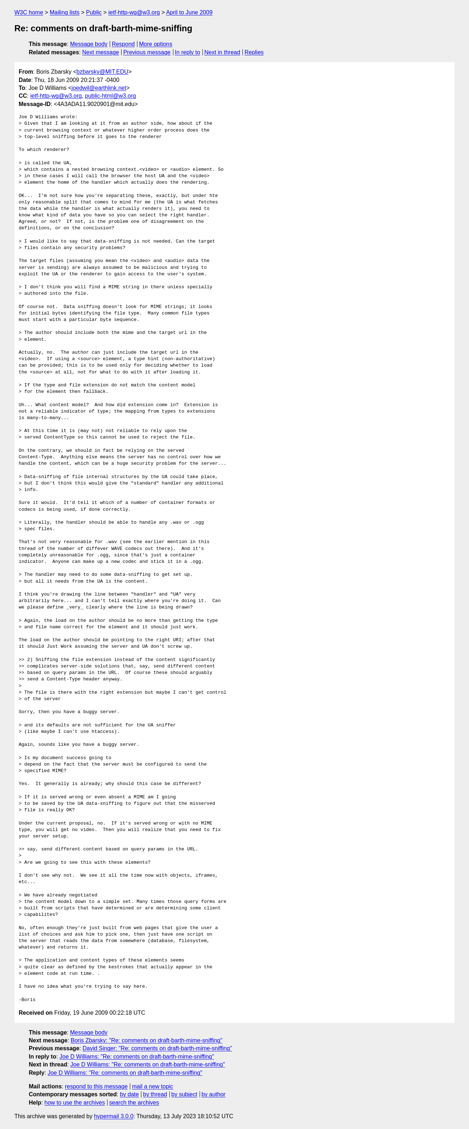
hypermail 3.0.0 (113, 1116)
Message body (89, 44)
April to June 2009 (189, 12)
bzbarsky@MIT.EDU (102, 72)
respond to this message (96, 1086)
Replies (254, 52)
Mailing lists (64, 12)
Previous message (147, 52)
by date (129, 1094)
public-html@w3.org (110, 96)
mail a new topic (152, 1086)
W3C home (28, 12)
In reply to (187, 52)
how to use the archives (75, 1103)
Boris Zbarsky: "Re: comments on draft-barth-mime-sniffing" (147, 1040)
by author (213, 1094)
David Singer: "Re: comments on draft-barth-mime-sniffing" (157, 1048)
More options (156, 44)
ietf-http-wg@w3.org (134, 12)
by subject (184, 1094)
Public (94, 12)
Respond (123, 44)
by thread (155, 1094)
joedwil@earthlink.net (99, 88)
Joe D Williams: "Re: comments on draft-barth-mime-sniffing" (136, 1057)
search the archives (134, 1103)
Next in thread (222, 52)
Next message (100, 52)
